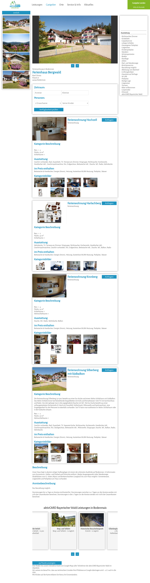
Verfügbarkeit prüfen (48, 109)
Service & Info (74, 4)
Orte (61, 4)
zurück (16, 12)
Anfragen (109, 120)
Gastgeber (51, 4)
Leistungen (37, 4)
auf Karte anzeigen (47, 563)
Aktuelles (88, 4)
